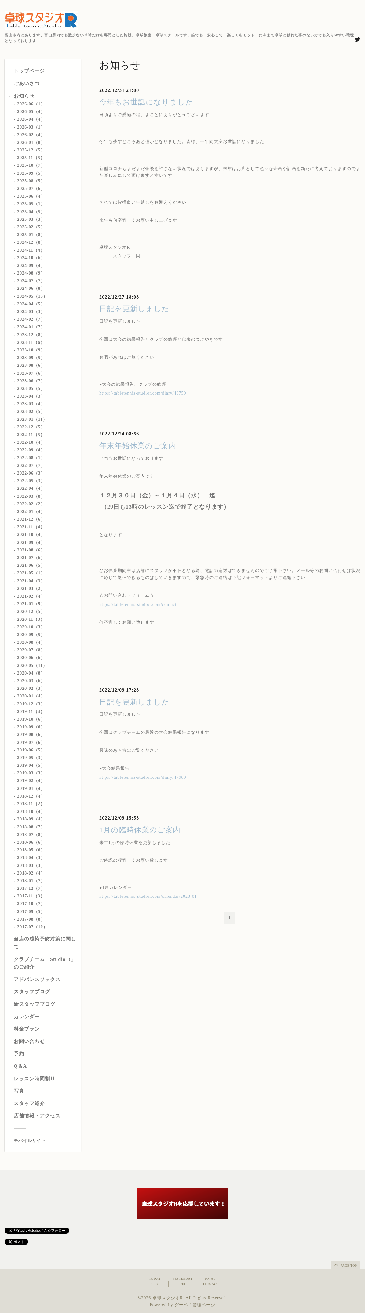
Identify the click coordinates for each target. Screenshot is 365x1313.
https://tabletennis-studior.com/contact (138, 604)
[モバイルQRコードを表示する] (45, 1140)
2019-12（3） (31, 704)
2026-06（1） (31, 104)
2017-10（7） (31, 903)
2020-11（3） (31, 619)
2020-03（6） (31, 680)
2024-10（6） (31, 258)
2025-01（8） (31, 234)
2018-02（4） (31, 873)
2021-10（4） (31, 534)
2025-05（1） (31, 204)
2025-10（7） (31, 165)
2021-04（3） (31, 581)
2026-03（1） (31, 127)
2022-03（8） (31, 496)
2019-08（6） (31, 734)
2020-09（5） (31, 634)
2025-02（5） (31, 227)
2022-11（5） (31, 434)
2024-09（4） (31, 265)
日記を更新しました (134, 309)
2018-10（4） (31, 811)
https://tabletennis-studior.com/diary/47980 (142, 777)
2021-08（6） (31, 550)
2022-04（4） (31, 488)
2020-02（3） (31, 688)
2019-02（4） (31, 780)
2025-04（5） (31, 211)
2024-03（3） (31, 311)
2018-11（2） (31, 804)
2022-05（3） (31, 480)
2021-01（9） (31, 604)
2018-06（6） (31, 842)
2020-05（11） (32, 665)
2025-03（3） (31, 219)
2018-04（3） (31, 857)
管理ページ (203, 1305)
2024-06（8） (31, 288)
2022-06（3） (31, 473)
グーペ (181, 1305)
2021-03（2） (31, 588)
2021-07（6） (31, 557)
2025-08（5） (31, 181)
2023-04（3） (31, 396)
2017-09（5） (31, 911)
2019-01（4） (31, 788)
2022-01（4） (31, 511)
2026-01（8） (31, 142)
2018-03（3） (31, 865)
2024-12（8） (31, 242)
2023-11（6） (31, 342)
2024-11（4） (31, 250)
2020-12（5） (31, 611)
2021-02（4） (31, 596)
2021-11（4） (31, 527)
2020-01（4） (31, 696)
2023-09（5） (31, 357)
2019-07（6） (31, 742)
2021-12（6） (31, 519)
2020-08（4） (31, 642)
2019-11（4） (31, 711)
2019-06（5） (31, 750)
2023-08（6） (31, 365)
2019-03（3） (31, 773)
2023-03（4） (31, 404)
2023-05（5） (31, 388)
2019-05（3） (31, 757)
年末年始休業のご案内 (137, 446)
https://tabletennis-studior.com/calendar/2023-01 (148, 896)
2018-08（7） (31, 827)
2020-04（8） (31, 673)
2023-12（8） (31, 335)
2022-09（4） (31, 450)
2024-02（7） (31, 319)
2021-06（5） (31, 565)
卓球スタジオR (167, 1298)
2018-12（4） (31, 796)
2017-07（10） (32, 927)
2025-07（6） (31, 188)
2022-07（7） (31, 465)
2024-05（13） (32, 296)
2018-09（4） (31, 819)
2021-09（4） (31, 542)
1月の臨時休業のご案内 (140, 830)
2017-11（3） (31, 896)
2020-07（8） (31, 650)
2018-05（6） (31, 850)
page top (345, 1264)
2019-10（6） (31, 719)
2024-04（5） (31, 304)
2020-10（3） (31, 627)
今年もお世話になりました (146, 102)
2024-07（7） (31, 280)
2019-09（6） (31, 727)
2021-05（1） (31, 573)
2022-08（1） (31, 458)
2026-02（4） (31, 135)
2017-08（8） (31, 919)
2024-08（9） (31, 273)
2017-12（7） (31, 888)
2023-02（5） (31, 411)
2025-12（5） (31, 150)
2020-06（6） (31, 657)
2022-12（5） (31, 427)
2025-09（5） (31, 173)
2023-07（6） (31, 373)
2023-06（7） (31, 381)
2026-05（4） (31, 111)
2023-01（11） (32, 419)
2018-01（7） (31, 880)
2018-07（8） (31, 834)
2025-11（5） (31, 157)
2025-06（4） (31, 196)
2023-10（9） (31, 350)
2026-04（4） (31, 119)
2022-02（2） (31, 504)
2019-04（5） (31, 765)
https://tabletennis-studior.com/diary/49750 (142, 393)
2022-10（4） (31, 442)
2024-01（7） (31, 327)
